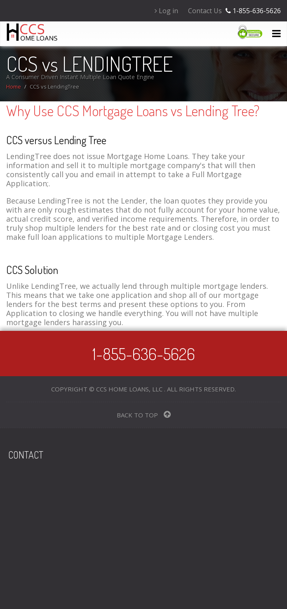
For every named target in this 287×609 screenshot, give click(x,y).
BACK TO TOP (144, 414)
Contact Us (205, 10)
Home (13, 86)
